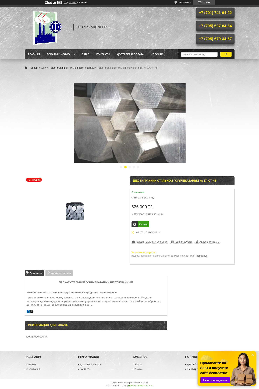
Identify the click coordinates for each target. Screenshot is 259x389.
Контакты (103, 54)
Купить (143, 224)
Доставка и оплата (130, 54)
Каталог (137, 364)
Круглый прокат (196, 364)
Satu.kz (144, 382)
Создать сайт (70, 2)
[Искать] (226, 54)
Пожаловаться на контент (140, 385)
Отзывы (137, 369)
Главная (34, 54)
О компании (33, 369)
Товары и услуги (58, 54)
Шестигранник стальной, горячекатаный (73, 67)
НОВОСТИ (157, 54)
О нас (85, 54)
